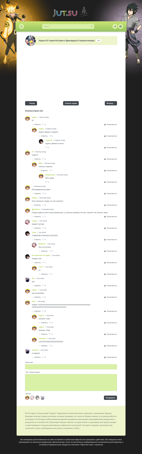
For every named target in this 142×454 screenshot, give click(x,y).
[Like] (44, 124)
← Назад (31, 103)
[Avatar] (27, 398)
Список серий (71, 103)
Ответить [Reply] (36, 124)
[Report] (110, 124)
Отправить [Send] (110, 398)
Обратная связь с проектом (91, 444)
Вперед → (111, 103)
